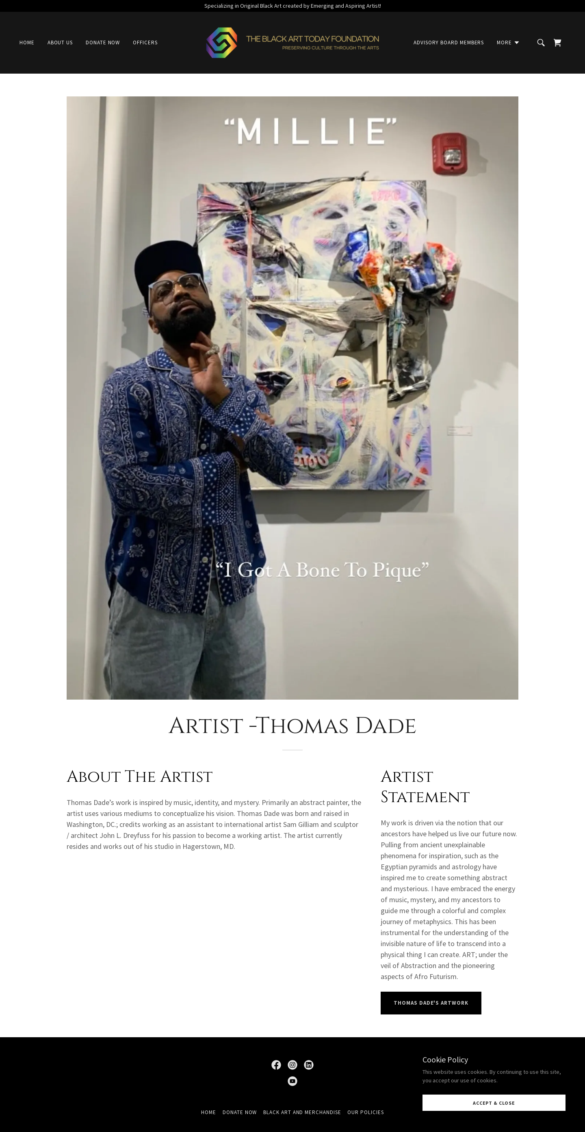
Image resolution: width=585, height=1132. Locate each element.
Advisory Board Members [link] (449, 42)
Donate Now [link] (103, 42)
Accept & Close (494, 1103)
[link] (293, 42)
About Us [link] (60, 42)
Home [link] (27, 42)
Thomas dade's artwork (431, 1002)
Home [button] (208, 1112)
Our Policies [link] (365, 1112)
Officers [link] (145, 42)
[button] (508, 43)
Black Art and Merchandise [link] (302, 1112)
